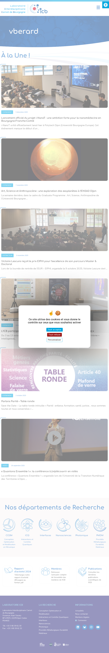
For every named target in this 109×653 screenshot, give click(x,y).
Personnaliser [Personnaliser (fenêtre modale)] (54, 339)
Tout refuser (54, 334)
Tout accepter (54, 329)
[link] (105, 5)
